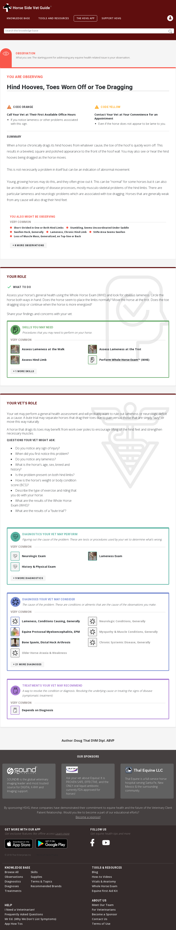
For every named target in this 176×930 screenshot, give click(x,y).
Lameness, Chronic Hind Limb (68, 232)
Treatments (13, 891)
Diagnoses (12, 886)
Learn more (62, 833)
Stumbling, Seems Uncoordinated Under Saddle (99, 227)
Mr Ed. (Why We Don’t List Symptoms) (30, 919)
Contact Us (99, 919)
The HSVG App (85, 18)
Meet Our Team (103, 905)
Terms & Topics (41, 881)
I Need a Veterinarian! (20, 909)
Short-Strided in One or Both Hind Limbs (39, 227)
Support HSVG (111, 18)
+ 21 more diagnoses (27, 664)
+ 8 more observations (28, 245)
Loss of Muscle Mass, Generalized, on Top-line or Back (47, 236)
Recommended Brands (46, 886)
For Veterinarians (104, 909)
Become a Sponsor (104, 914)
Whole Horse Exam (104, 886)
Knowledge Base (18, 18)
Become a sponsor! (88, 817)
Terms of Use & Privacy (47, 854)
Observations (14, 877)
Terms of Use (101, 924)
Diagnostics (13, 881)
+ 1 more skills (23, 371)
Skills (34, 872)
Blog (95, 872)
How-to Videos (102, 877)
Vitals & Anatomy (104, 881)
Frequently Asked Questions (24, 914)
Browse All (12, 872)
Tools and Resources (53, 18)
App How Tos (13, 924)
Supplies (36, 877)
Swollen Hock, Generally (29, 232)
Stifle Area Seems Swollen (109, 232)
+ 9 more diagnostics (28, 578)
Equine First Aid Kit (105, 891)
